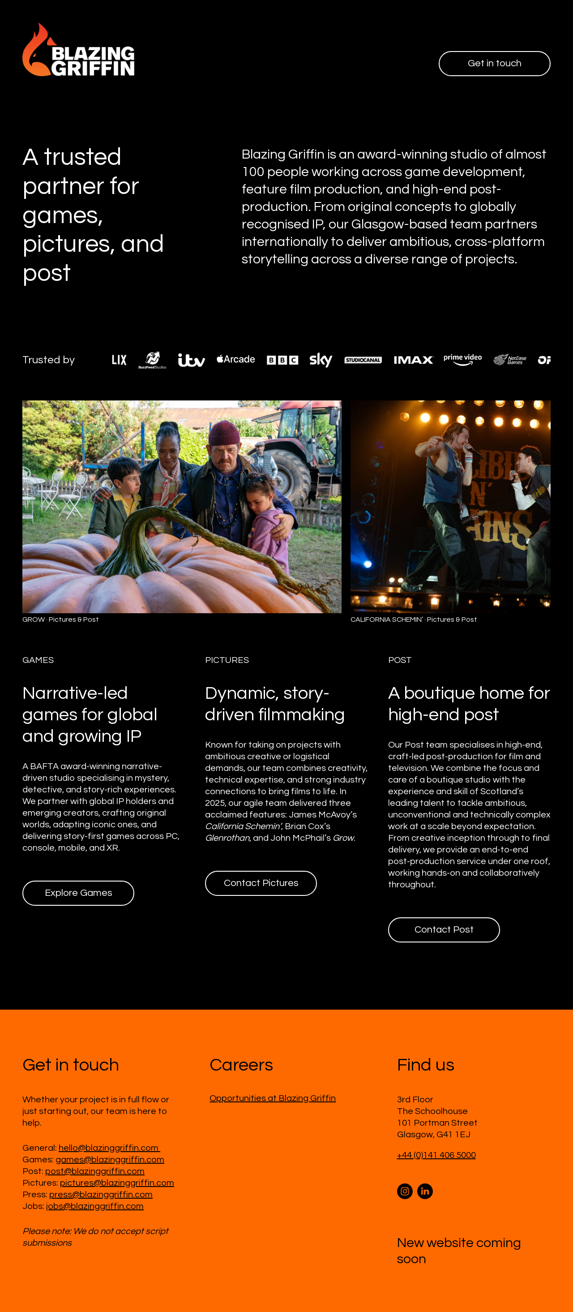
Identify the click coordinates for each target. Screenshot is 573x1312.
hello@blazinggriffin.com (109, 1148)
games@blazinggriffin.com (110, 1159)
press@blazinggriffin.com (101, 1194)
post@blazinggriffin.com (95, 1171)
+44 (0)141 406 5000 (436, 1155)
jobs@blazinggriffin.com (95, 1206)
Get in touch (495, 63)
